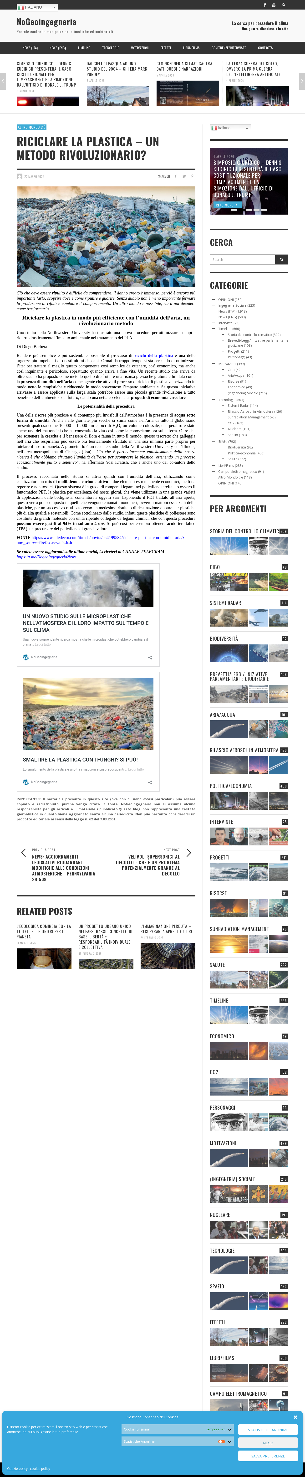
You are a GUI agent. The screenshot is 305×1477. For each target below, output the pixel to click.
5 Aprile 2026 (165, 75)
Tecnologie (226, 399)
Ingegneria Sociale (232, 305)
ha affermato (92, 462)
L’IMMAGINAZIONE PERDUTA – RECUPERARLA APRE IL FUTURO (167, 928)
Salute (232, 459)
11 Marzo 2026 (26, 943)
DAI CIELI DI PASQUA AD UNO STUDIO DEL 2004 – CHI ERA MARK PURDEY (117, 69)
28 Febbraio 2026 (90, 953)
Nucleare (235, 429)
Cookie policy (17, 1468)
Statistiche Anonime (268, 1429)
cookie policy (40, 1468)
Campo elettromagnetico (237, 471)
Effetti (222, 441)
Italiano (30, 7)
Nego (268, 1443)
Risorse (233, 381)
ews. (73, 557)
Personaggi (236, 357)
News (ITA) (226, 311)
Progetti (234, 351)
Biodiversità (237, 447)
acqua (179, 415)
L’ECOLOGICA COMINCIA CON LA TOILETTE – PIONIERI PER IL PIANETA (44, 931)
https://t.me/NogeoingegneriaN (43, 557)
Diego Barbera (34, 346)
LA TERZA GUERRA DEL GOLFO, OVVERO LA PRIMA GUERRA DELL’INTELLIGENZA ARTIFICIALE (253, 69)
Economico (236, 387)
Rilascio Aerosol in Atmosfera (250, 411)
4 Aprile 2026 (235, 80)
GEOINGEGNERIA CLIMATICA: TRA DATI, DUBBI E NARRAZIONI (184, 66)
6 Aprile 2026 (26, 91)
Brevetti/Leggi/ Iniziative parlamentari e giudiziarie (239, 676)
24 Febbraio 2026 (152, 938)
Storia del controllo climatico (250, 334)
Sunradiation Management (248, 417)
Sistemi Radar (238, 405)
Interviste (225, 323)
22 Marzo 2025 (34, 176)
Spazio (233, 434)
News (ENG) (227, 317)
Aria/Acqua (236, 375)
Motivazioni (227, 363)
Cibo (231, 369)
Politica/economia (242, 453)
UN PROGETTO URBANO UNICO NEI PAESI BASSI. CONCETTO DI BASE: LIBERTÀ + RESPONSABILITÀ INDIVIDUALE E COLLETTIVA (105, 936)
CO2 (231, 423)
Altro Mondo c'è (31, 127)
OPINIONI (226, 299)
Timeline (224, 328)
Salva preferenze (268, 1456)
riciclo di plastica (152, 381)
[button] (295, 1417)
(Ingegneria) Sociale (243, 393)
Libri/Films (226, 465)
